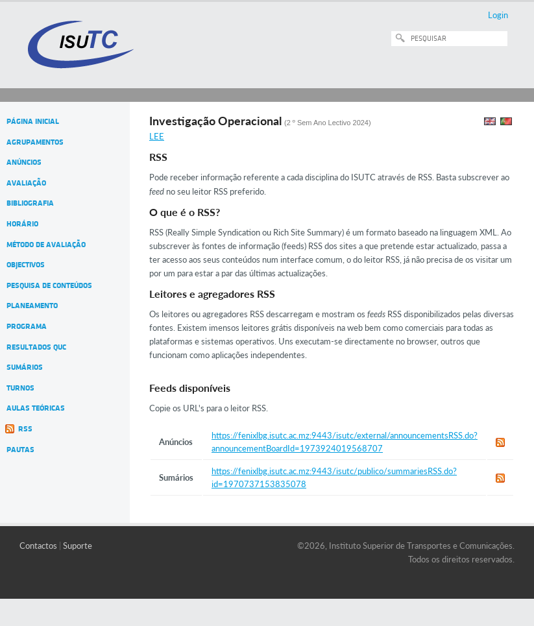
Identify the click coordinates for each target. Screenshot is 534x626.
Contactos (38, 545)
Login (498, 15)
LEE (156, 136)
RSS (25, 428)
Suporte (77, 545)
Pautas (20, 449)
